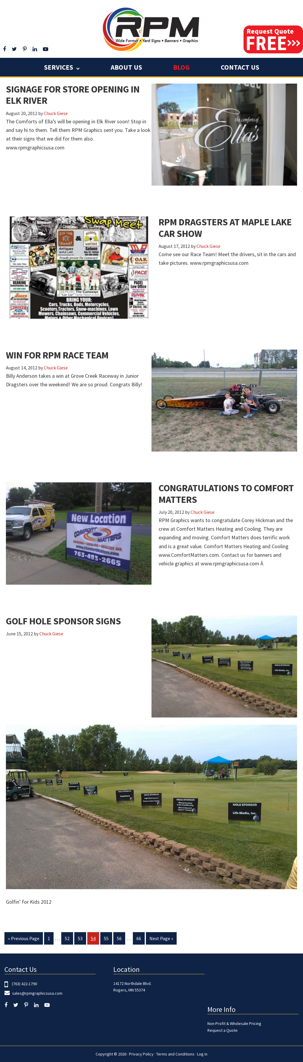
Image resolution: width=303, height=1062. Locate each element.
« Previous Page (23, 939)
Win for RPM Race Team (57, 355)
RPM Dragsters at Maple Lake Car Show (225, 227)
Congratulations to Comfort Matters (226, 493)
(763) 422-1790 (24, 983)
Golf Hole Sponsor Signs (63, 621)
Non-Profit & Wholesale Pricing (234, 1023)
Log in (202, 1054)
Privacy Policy (141, 1054)
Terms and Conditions (175, 1054)
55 (108, 939)
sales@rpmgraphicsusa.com (36, 993)
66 (140, 939)
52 (69, 939)
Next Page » (161, 939)
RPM (151, 29)
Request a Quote (222, 1030)
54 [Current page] (95, 939)
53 (82, 939)
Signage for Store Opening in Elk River (73, 94)
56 (121, 939)
